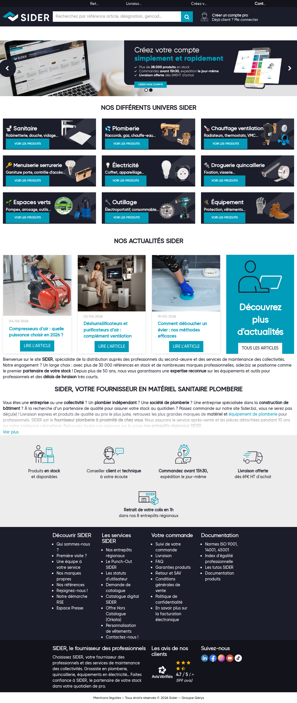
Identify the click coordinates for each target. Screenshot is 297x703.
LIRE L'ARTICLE (37, 345)
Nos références (70, 584)
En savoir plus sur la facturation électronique (171, 613)
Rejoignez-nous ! (72, 590)
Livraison (163, 555)
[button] (71, 535)
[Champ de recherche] (117, 16)
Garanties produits (173, 567)
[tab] (74, 536)
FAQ (159, 561)
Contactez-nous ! (122, 637)
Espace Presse (70, 608)
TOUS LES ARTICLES (260, 348)
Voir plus (11, 432)
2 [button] (151, 90)
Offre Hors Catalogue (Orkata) (116, 613)
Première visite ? (72, 555)
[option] (37, 304)
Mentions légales (107, 697)
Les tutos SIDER (219, 567)
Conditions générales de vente (167, 584)
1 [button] (146, 90)
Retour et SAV (168, 573)
